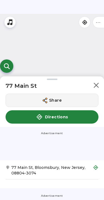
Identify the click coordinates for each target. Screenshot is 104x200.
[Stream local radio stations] (10, 22)
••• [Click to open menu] (98, 22)
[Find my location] (84, 22)
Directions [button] (52, 117)
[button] (96, 86)
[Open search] (6, 66)
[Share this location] (52, 100)
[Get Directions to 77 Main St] (52, 172)
